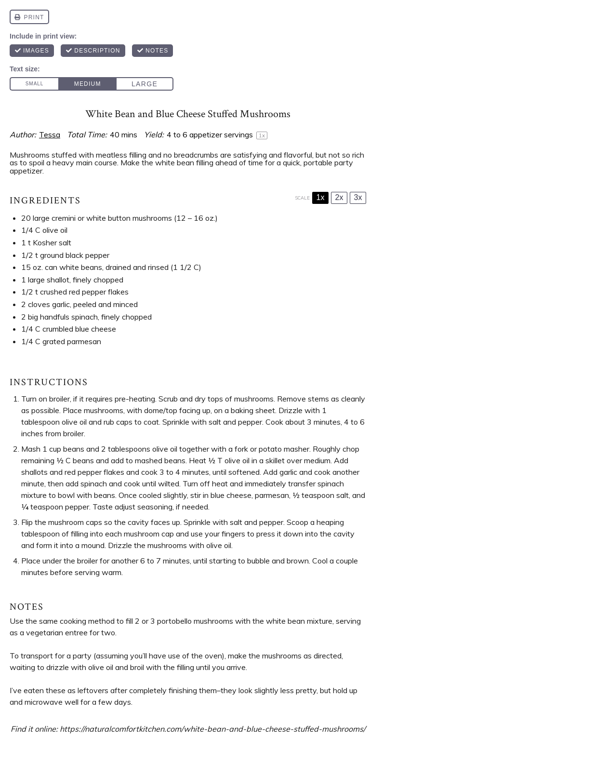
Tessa (49, 134)
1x (321, 197)
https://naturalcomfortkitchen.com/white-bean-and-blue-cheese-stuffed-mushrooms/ (213, 729)
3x (358, 197)
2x (339, 197)
